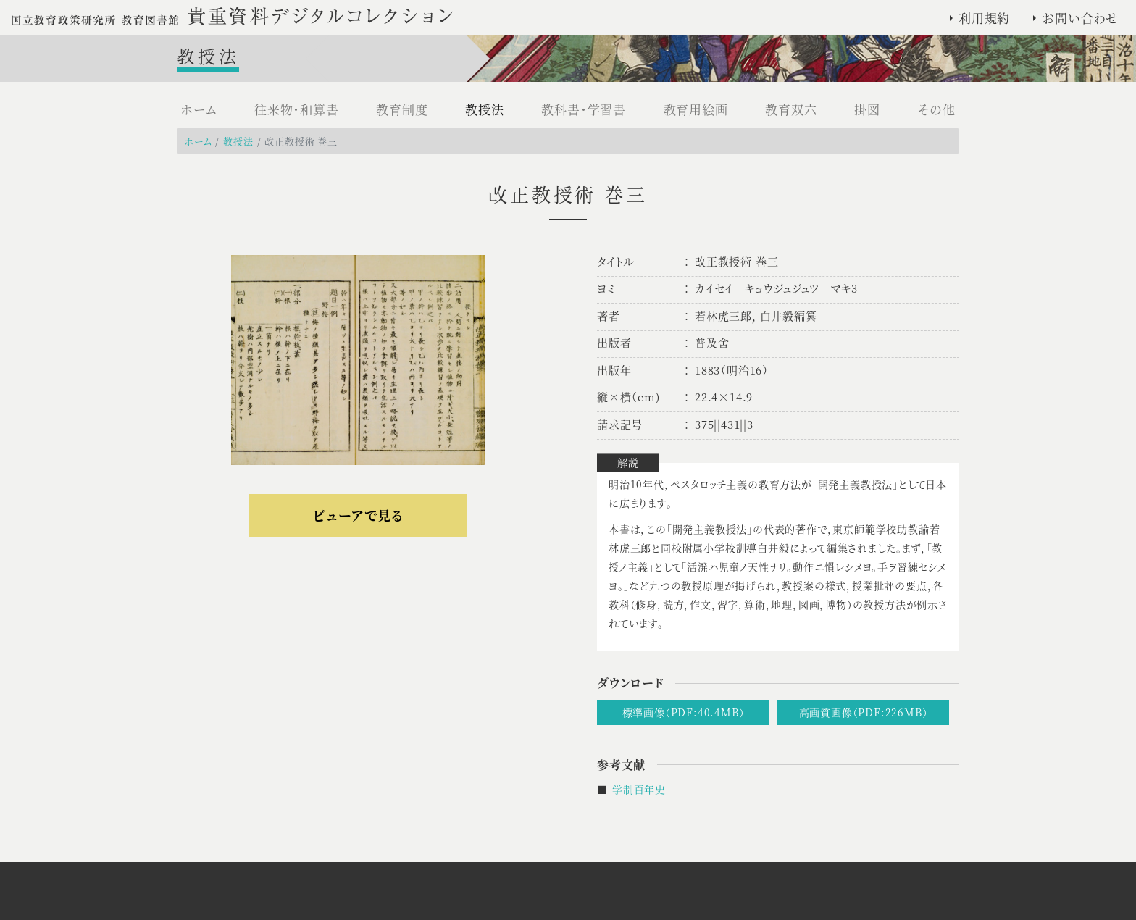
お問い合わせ (1080, 18)
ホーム (198, 109)
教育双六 (790, 109)
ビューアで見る (358, 515)
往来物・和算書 (296, 109)
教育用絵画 (696, 109)
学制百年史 (639, 789)
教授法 (484, 109)
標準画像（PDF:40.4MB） (683, 712)
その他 (937, 109)
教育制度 (401, 109)
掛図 (867, 109)
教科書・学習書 (583, 109)
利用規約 (984, 18)
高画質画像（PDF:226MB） (863, 712)
